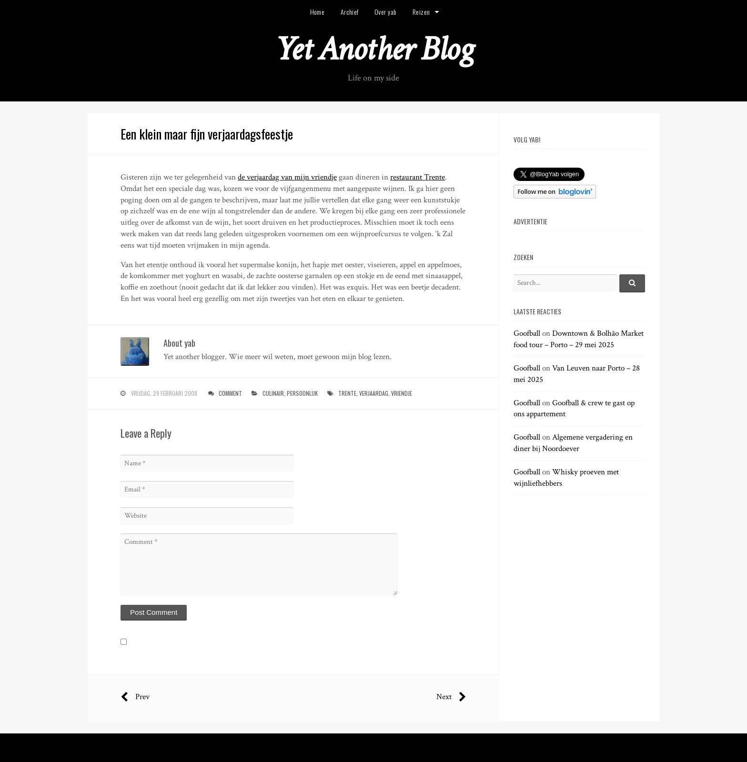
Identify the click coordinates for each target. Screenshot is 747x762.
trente (347, 393)
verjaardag (373, 393)
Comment (230, 393)
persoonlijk (302, 393)
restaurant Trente (417, 177)
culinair (273, 393)
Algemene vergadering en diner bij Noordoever (573, 443)
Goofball (527, 333)
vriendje (401, 393)
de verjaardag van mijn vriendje (287, 177)
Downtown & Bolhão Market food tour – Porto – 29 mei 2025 (579, 339)
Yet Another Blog (373, 49)
